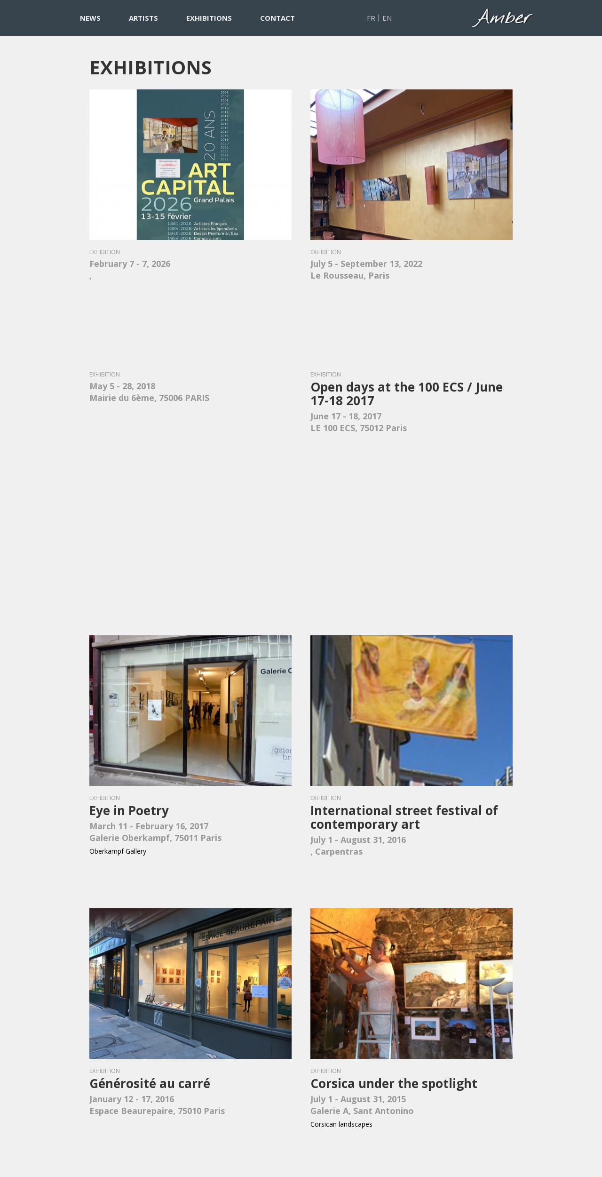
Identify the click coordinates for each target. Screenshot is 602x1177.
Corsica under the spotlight (393, 1083)
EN (387, 18)
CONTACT (277, 18)
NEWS (90, 18)
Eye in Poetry (129, 810)
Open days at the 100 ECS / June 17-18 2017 (406, 393)
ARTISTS (143, 18)
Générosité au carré (149, 1083)
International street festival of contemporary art (404, 817)
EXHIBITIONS (209, 18)
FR (371, 18)
